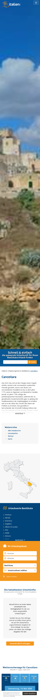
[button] (20, 565)
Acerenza (8, 521)
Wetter (11, 436)
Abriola (7, 518)
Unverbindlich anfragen (20, 643)
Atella (7, 533)
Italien (4, 371)
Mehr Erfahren (12, 696)
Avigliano (8, 524)
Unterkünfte (13, 433)
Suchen (32, 362)
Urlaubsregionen (14, 371)
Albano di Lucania (11, 527)
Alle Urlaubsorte (14, 430)
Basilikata (25, 371)
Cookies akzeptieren (30, 693)
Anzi (6, 530)
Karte (10, 439)
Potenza (8, 515)
